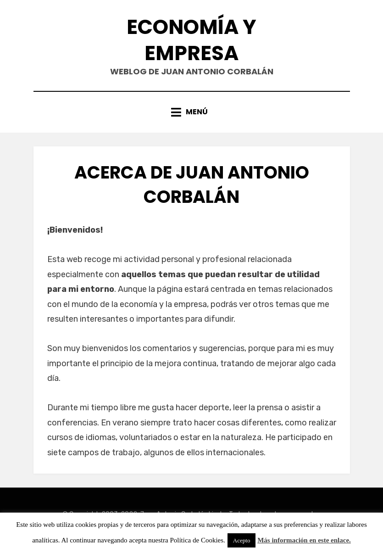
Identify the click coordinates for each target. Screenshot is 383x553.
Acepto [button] (241, 540)
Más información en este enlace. (304, 540)
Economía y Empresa (191, 40)
